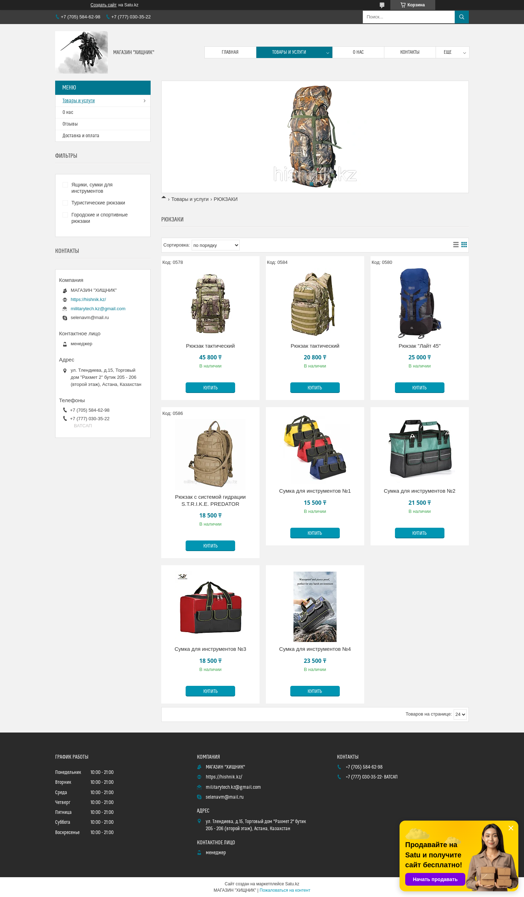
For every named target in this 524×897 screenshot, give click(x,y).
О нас (358, 52)
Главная (230, 52)
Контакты (410, 52)
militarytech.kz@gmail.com (98, 308)
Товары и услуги (289, 52)
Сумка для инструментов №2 (419, 491)
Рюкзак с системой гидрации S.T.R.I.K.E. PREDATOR (210, 500)
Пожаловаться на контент (285, 890)
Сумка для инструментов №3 (210, 649)
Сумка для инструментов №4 (315, 649)
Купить (210, 388)
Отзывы (70, 124)
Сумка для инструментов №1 (315, 491)
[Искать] (462, 17)
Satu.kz (292, 883)
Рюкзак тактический (210, 346)
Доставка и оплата (81, 136)
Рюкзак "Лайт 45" (419, 346)
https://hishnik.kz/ (88, 299)
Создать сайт (104, 4)
